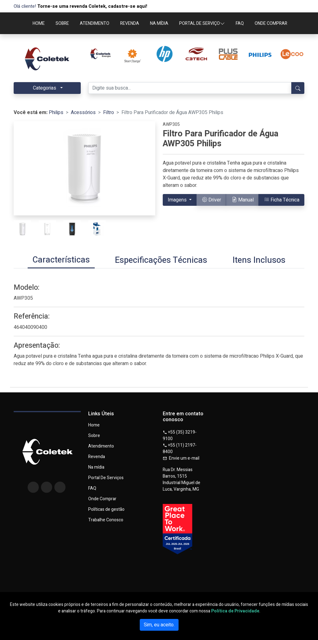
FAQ (240, 23)
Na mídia (96, 467)
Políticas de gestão (106, 509)
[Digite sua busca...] (190, 88)
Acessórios (83, 112)
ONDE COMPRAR (271, 23)
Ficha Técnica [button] (281, 200)
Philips (56, 112)
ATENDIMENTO (94, 23)
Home (94, 425)
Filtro (108, 112)
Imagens (178, 200)
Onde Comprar (102, 499)
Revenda (96, 457)
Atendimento (101, 446)
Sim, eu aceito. (159, 625)
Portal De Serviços (106, 478)
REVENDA (129, 23)
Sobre (94, 436)
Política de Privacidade (235, 611)
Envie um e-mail (181, 458)
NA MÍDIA (159, 23)
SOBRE (62, 23)
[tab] (61, 260)
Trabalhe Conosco (105, 520)
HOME (39, 23)
